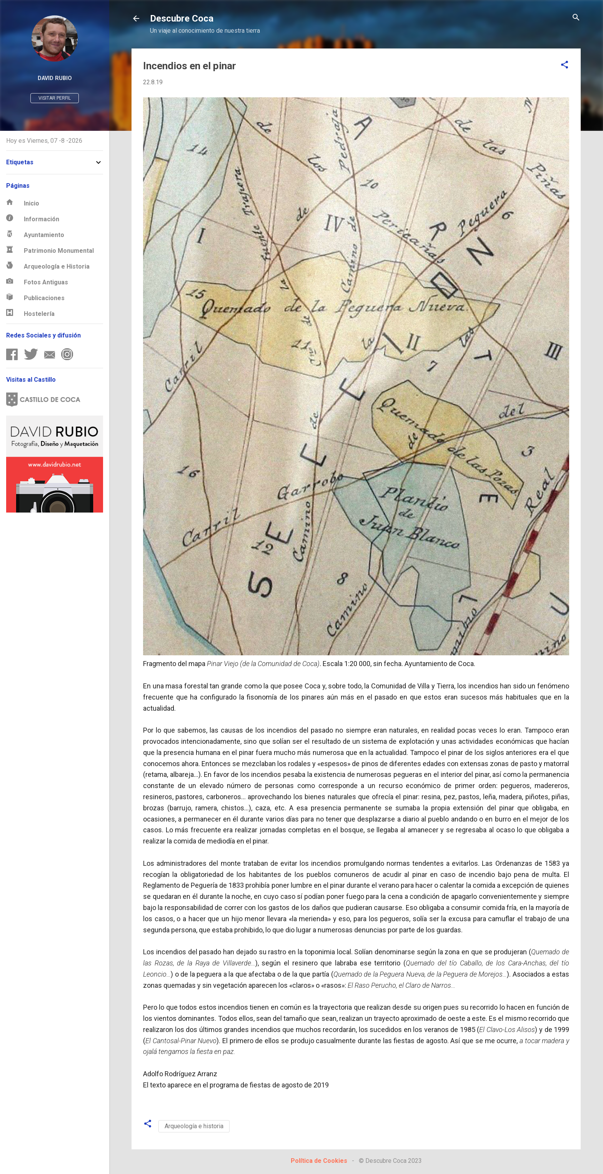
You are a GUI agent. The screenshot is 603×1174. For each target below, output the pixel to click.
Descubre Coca (181, 18)
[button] (564, 65)
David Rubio (55, 78)
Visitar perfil (54, 98)
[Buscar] (576, 18)
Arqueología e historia (194, 1126)
